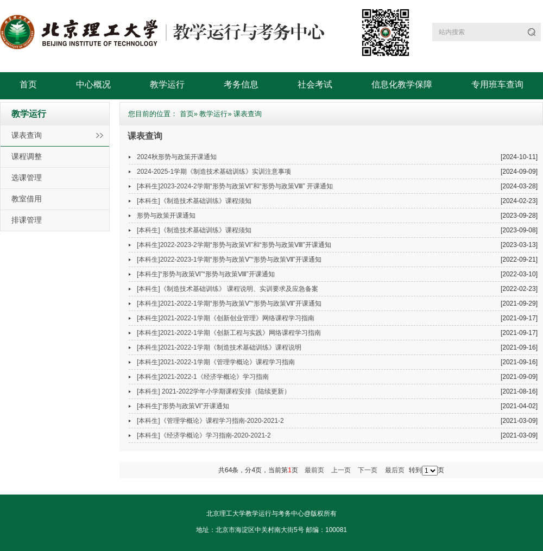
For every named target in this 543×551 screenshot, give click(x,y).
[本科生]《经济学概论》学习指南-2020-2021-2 (204, 435)
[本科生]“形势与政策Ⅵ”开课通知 (183, 406)
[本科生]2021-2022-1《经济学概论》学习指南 (203, 377)
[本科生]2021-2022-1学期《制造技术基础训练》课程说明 (219, 347)
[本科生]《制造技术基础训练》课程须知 (194, 201)
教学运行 (167, 84)
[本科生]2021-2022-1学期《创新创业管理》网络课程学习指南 (225, 318)
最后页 (395, 470)
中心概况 (93, 84)
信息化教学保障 (401, 84)
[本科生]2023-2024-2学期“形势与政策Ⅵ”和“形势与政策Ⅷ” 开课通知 (235, 186)
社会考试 (315, 84)
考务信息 (241, 84)
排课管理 (26, 220)
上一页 (341, 470)
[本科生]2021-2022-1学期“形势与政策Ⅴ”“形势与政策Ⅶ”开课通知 (229, 303)
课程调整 (26, 156)
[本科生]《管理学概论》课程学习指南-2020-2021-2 (210, 421)
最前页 (314, 470)
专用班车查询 (497, 84)
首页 (28, 84)
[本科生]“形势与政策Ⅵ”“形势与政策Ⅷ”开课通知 (206, 274)
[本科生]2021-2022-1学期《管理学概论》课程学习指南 (216, 362)
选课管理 (26, 177)
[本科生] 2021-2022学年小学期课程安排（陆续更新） (214, 391)
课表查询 (26, 135)
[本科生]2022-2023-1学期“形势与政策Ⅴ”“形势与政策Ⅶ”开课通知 (229, 259)
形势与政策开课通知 (166, 215)
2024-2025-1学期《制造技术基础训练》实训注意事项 (214, 171)
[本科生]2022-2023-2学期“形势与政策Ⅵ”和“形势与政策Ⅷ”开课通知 (234, 245)
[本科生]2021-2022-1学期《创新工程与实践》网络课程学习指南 (229, 333)
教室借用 (26, 198)
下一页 (367, 470)
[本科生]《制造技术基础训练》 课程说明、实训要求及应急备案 (227, 289)
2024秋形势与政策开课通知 (177, 157)
